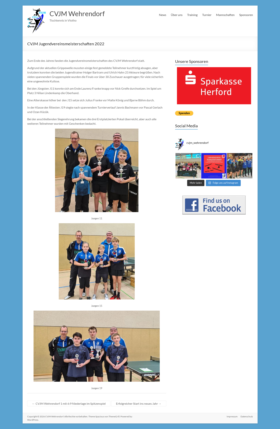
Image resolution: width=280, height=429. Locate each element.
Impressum (232, 416)
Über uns (177, 15)
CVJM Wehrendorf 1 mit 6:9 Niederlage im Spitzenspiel (69, 403)
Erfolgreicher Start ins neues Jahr (138, 403)
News (162, 15)
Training (192, 15)
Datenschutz (247, 416)
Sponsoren (246, 15)
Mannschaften (225, 15)
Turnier (206, 15)
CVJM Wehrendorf (77, 13)
